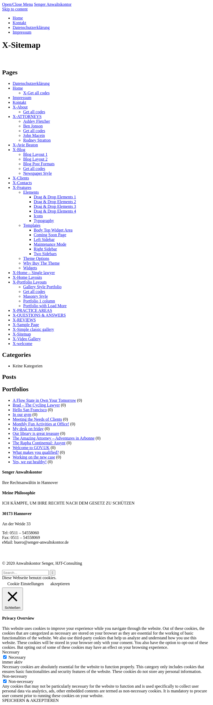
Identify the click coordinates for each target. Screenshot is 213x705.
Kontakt (19, 102)
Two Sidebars (45, 253)
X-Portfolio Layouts (30, 282)
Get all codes (34, 112)
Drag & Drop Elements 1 (55, 197)
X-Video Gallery (27, 339)
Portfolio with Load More (45, 305)
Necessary (17, 657)
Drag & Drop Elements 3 (55, 206)
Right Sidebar (45, 249)
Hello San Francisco (30, 410)
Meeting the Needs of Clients (37, 419)
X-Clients (21, 178)
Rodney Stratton (37, 140)
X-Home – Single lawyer (34, 272)
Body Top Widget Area (53, 230)
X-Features (22, 187)
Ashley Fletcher (36, 121)
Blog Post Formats (39, 164)
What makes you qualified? (36, 452)
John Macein (34, 135)
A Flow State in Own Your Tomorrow (44, 400)
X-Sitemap (22, 334)
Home (18, 88)
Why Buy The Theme (41, 263)
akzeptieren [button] (60, 584)
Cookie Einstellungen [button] (25, 584)
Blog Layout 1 (35, 154)
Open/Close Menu (17, 4)
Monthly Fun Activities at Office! (41, 424)
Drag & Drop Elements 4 (55, 211)
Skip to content (15, 9)
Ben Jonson (33, 126)
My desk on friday (28, 428)
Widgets (30, 268)
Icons (38, 216)
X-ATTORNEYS (27, 116)
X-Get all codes (36, 93)
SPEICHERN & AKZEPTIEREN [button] (30, 700)
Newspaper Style (37, 173)
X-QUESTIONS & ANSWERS (39, 315)
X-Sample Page (26, 324)
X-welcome (22, 343)
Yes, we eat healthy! (30, 462)
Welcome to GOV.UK (31, 447)
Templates (32, 225)
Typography (44, 220)
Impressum (22, 97)
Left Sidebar (44, 239)
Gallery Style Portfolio (42, 287)
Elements (31, 192)
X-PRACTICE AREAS (32, 310)
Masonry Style (35, 296)
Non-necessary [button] (14, 676)
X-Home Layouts (27, 277)
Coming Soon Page (50, 235)
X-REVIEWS (24, 320)
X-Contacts (22, 183)
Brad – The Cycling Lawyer (36, 405)
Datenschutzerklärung (31, 83)
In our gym (22, 414)
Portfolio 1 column (39, 301)
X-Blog (19, 149)
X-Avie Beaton (25, 145)
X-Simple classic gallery (33, 329)
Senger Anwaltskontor (53, 4)
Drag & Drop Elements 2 (55, 201)
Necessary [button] (10, 652)
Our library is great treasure (36, 433)
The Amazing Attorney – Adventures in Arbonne (54, 438)
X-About (20, 107)
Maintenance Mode (50, 244)
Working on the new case (34, 457)
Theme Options (36, 258)
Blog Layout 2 (35, 159)
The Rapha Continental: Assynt (39, 443)
